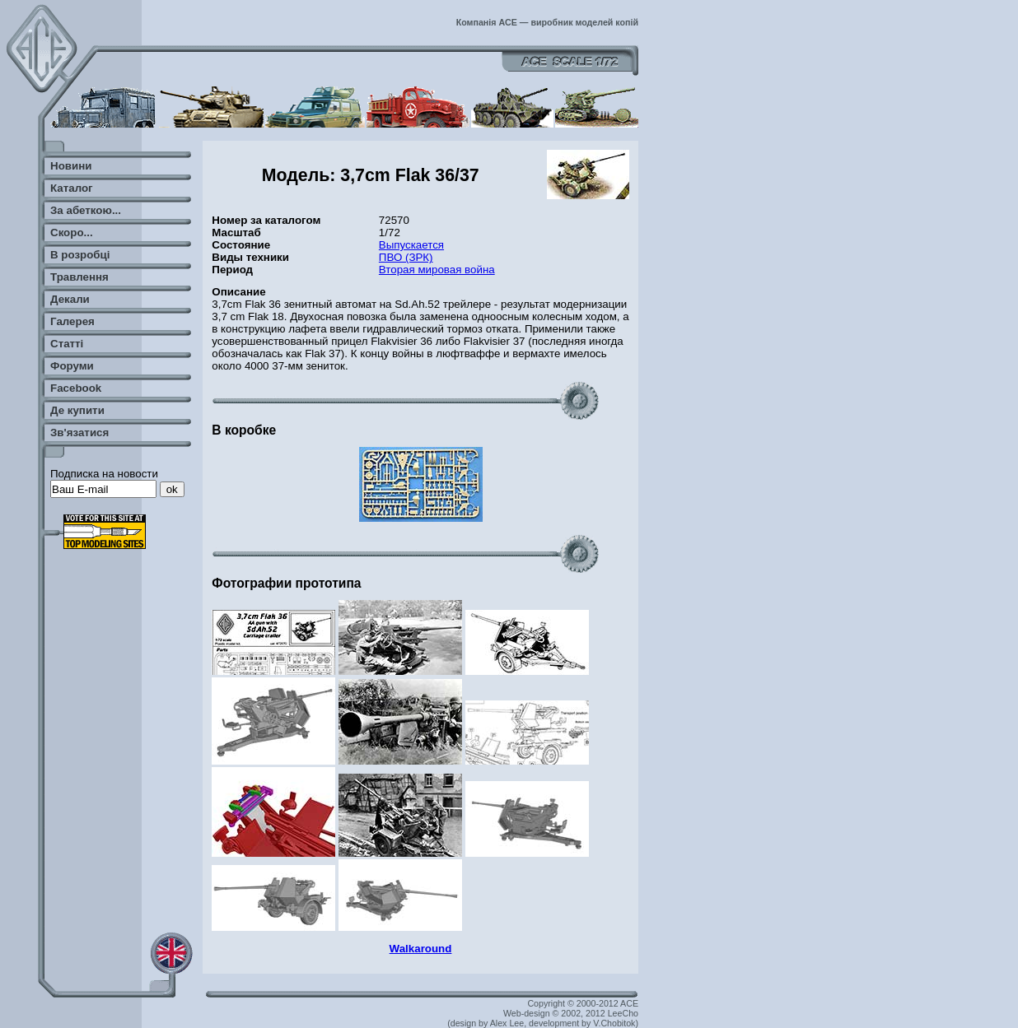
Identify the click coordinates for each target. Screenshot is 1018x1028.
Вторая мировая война (437, 269)
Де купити (77, 410)
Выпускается (411, 245)
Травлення (79, 277)
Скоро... (71, 232)
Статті (66, 343)
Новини (70, 166)
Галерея (72, 321)
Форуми (72, 366)
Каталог (71, 188)
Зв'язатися (79, 432)
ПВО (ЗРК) (406, 257)
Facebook (75, 388)
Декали (70, 299)
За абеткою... (85, 210)
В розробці (80, 255)
